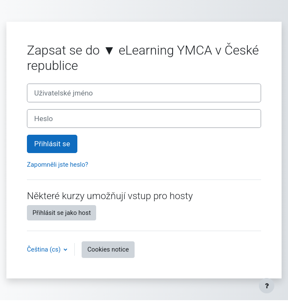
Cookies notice (108, 249)
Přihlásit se (52, 143)
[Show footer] (266, 285)
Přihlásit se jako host (61, 213)
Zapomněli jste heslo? (57, 164)
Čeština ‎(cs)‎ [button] (44, 249)
